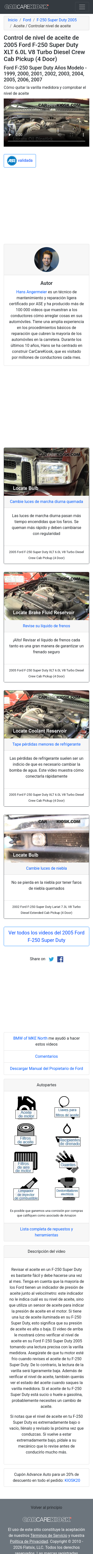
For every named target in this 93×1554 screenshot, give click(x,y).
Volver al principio (46, 1507)
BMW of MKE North (30, 1038)
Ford (27, 20)
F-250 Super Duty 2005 (57, 20)
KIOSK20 (72, 1480)
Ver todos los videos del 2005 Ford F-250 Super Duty (46, 936)
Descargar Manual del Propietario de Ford (46, 1068)
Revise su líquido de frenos (46, 626)
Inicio (12, 20)
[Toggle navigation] (82, 7)
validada (20, 161)
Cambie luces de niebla (46, 868)
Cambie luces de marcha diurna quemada (46, 501)
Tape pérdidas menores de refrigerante (46, 744)
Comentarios (46, 1056)
